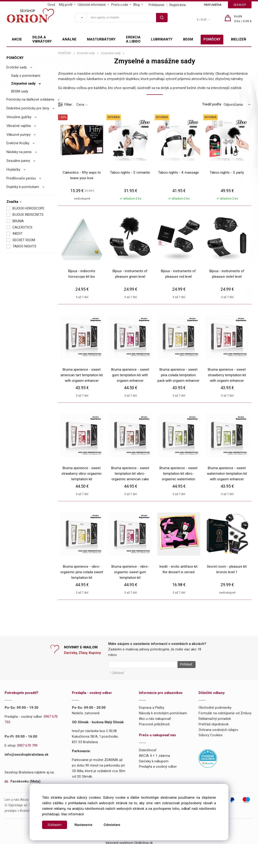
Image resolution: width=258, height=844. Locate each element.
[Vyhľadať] (81, 17)
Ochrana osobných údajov (218, 728)
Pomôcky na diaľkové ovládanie (30, 99)
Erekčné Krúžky (17, 143)
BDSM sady (19, 91)
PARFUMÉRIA (212, 4)
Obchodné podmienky (215, 706)
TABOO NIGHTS (24, 246)
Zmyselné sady (23, 83)
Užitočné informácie (92, 4)
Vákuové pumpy (18, 134)
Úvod (51, 4)
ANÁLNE (69, 39)
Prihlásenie (156, 5)
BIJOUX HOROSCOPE (28, 208)
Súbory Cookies (211, 733)
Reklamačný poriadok (215, 717)
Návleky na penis (19, 152)
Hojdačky (13, 169)
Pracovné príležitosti (154, 723)
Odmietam (112, 825)
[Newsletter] (143, 664)
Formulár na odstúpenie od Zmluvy (225, 711)
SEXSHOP (239, 4)
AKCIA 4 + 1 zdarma (154, 754)
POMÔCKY (212, 39)
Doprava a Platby (151, 706)
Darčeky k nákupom (154, 760)
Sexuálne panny (18, 161)
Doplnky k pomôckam (22, 187)
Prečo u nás (119, 4)
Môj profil (65, 4)
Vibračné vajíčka (18, 126)
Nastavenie (83, 825)
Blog (136, 4)
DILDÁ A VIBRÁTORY (42, 39)
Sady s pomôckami (25, 76)
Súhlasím (54, 825)
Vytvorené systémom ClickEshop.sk (129, 841)
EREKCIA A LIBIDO (133, 39)
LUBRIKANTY (161, 39)
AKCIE (17, 39)
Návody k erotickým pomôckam (163, 711)
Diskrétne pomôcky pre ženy (27, 108)
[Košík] (243, 19)
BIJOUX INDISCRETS (27, 214)
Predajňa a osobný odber (158, 765)
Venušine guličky (18, 117)
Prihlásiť (185, 664)
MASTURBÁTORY (101, 39)
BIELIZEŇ (238, 39)
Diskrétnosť (147, 748)
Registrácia (177, 5)
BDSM (188, 39)
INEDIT (17, 233)
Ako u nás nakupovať (155, 717)
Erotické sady (16, 67)
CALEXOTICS (22, 227)
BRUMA (18, 221)
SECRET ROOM (23, 240)
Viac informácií (72, 814)
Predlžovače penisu (21, 178)
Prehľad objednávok (214, 723)
